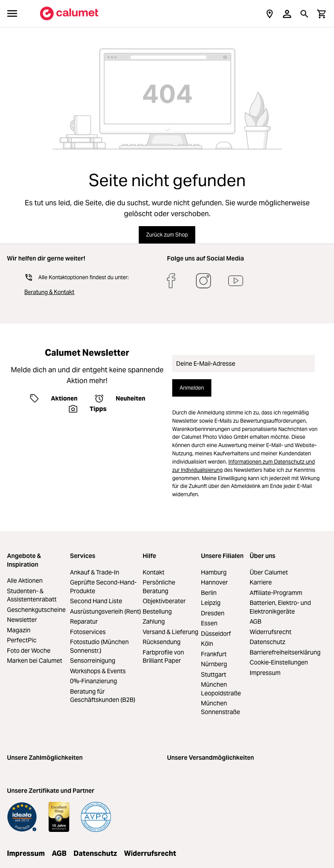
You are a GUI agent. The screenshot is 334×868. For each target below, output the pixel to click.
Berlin (209, 593)
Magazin (18, 630)
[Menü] (12, 13)
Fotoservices (88, 632)
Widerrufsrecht (270, 632)
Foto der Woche (28, 650)
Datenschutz (267, 642)
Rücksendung (161, 642)
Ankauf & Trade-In (94, 572)
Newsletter (22, 620)
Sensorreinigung (92, 660)
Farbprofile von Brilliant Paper (163, 656)
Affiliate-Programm (276, 593)
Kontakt (153, 572)
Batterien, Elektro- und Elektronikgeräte (280, 607)
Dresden (212, 613)
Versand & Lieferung (170, 632)
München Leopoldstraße (221, 689)
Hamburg (214, 572)
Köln (207, 644)
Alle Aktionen (25, 580)
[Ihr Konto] (287, 13)
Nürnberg (214, 664)
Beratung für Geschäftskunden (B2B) (102, 696)
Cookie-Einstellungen (279, 662)
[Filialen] (269, 13)
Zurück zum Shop (167, 234)
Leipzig (210, 603)
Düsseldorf (216, 634)
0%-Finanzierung (93, 681)
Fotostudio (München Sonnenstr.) (99, 646)
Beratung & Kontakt (49, 292)
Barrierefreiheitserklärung (285, 652)
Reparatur (84, 621)
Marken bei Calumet (34, 660)
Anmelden (192, 387)
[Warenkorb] (322, 13)
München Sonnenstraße (220, 707)
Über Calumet (269, 572)
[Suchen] (304, 13)
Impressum (265, 673)
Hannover (214, 582)
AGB (255, 621)
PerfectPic (22, 640)
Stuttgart (213, 674)
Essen (209, 623)
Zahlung (154, 621)
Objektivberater (164, 601)
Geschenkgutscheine (36, 610)
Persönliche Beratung (159, 586)
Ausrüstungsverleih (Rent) (105, 611)
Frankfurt (214, 654)
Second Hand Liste (96, 601)
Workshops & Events (98, 671)
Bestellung (157, 611)
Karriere (261, 582)
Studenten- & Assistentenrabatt (32, 595)
